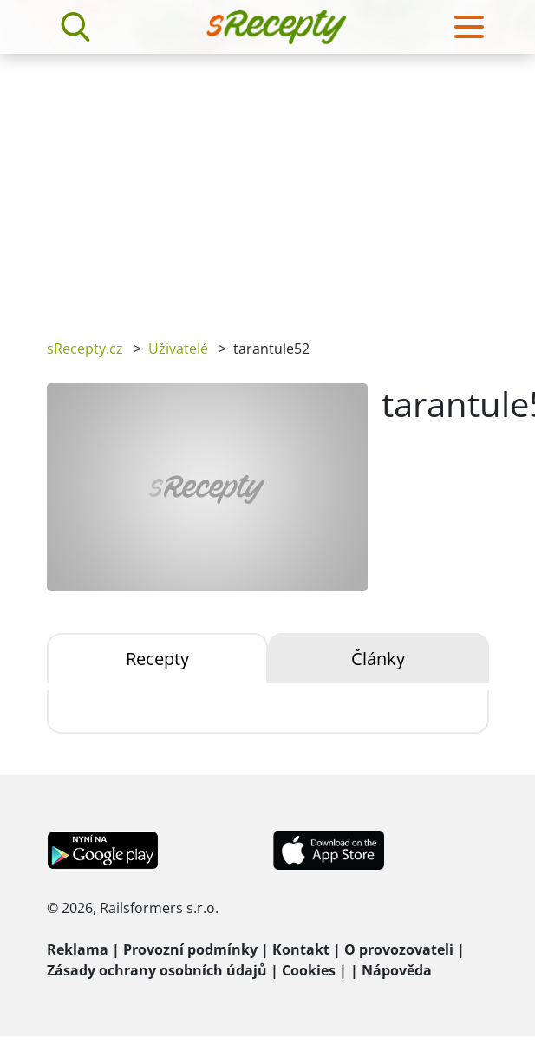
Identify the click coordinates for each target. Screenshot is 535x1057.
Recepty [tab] (157, 658)
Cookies (309, 970)
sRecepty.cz (85, 348)
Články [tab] (378, 658)
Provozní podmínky (190, 949)
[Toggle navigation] (469, 27)
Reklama (77, 949)
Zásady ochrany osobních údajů (157, 970)
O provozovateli (398, 949)
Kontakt (300, 949)
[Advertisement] (267, 183)
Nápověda (397, 970)
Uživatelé (178, 348)
